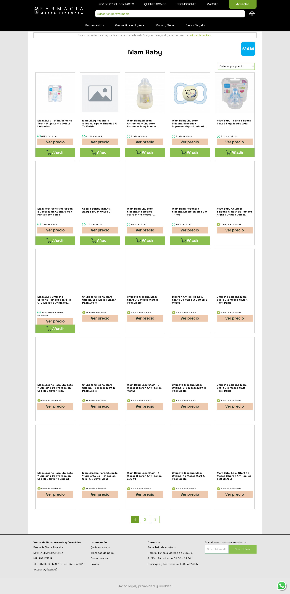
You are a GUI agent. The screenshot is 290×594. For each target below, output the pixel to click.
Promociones (186, 4)
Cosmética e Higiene (130, 25)
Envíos (95, 564)
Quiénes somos (155, 4)
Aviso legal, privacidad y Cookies (145, 586)
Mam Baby (145, 52)
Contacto (126, 4)
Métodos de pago (102, 552)
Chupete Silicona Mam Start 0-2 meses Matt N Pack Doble (142, 299)
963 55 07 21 (108, 4)
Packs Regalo (195, 25)
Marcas (212, 4)
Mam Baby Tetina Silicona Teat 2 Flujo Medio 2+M (234, 122)
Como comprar (100, 558)
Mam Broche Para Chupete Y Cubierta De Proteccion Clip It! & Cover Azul (100, 475)
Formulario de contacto (162, 547)
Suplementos (94, 25)
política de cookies (200, 35)
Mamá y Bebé (165, 25)
